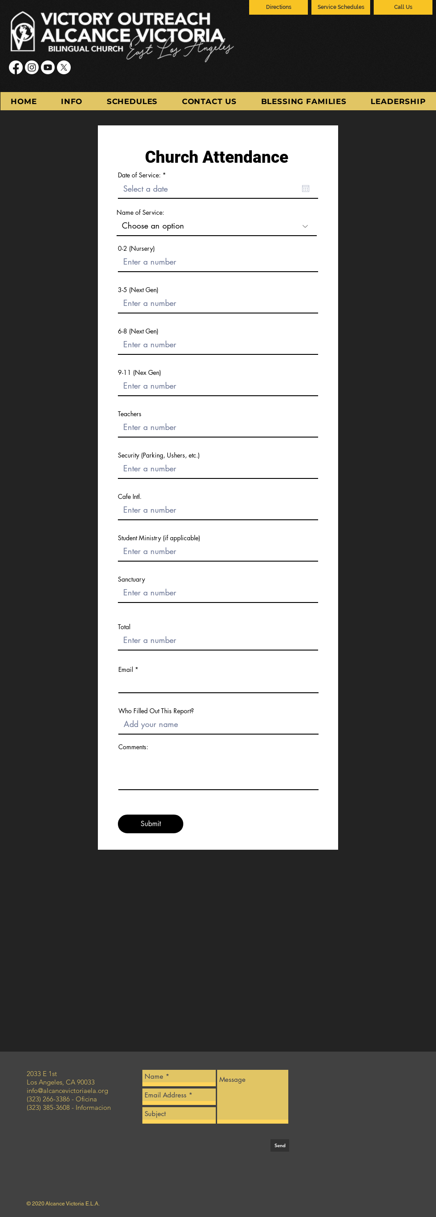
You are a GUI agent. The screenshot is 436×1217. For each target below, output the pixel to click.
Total (124, 627)
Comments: (133, 747)
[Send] (279, 1145)
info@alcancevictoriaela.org (67, 1090)
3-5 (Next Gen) (138, 290)
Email (125, 670)
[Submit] (150, 824)
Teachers (129, 414)
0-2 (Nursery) (136, 248)
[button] (72, 101)
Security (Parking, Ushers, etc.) (159, 455)
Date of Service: (143, 175)
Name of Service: (140, 212)
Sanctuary (131, 579)
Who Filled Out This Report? (156, 711)
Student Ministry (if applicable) (159, 538)
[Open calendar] (305, 188)
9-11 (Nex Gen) (139, 373)
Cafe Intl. (129, 497)
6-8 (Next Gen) (138, 331)
